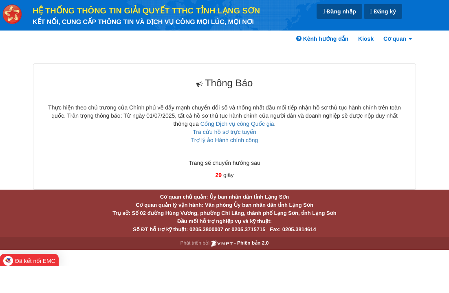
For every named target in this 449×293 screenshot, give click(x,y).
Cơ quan (397, 38)
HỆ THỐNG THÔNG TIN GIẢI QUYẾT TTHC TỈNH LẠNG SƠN (146, 11)
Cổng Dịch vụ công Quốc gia (237, 123)
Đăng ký (383, 11)
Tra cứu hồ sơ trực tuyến (224, 132)
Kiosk (366, 38)
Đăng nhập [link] (339, 11)
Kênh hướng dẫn (322, 38)
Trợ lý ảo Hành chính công (224, 140)
